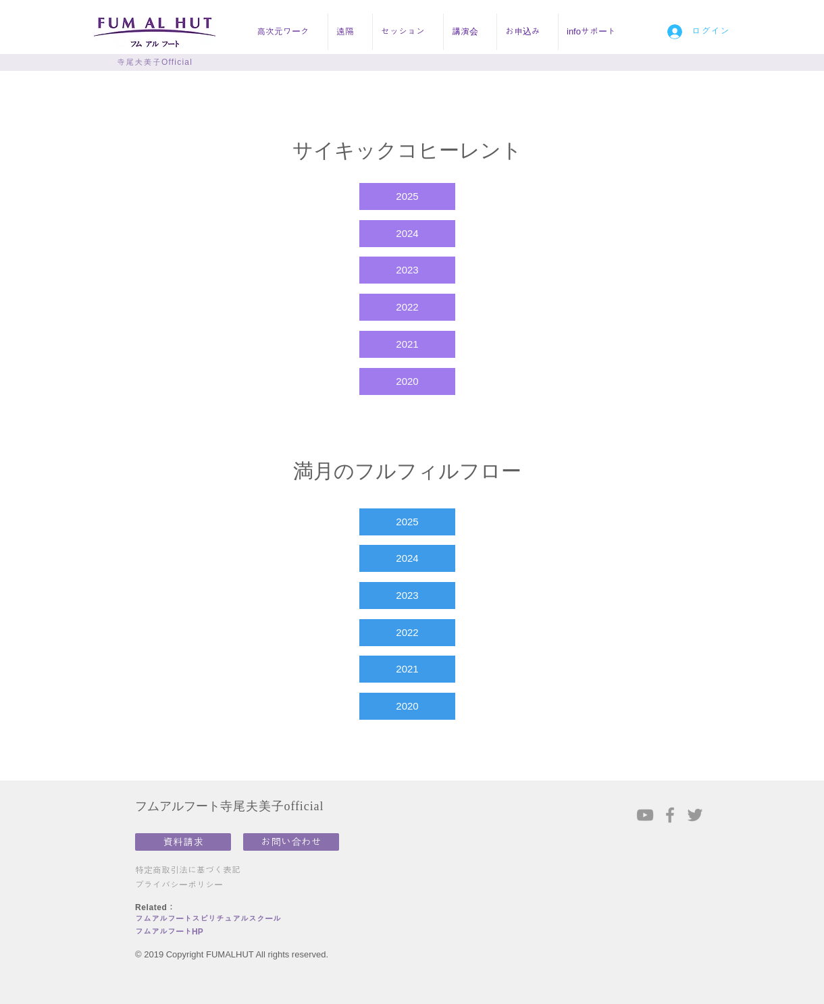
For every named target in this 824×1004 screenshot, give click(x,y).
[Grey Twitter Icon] (695, 815)
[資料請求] (183, 842)
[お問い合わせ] (291, 842)
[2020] (407, 381)
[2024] (407, 233)
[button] (288, 32)
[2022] (407, 307)
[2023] (407, 270)
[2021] (407, 344)
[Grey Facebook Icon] (670, 815)
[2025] (407, 196)
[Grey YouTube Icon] (645, 815)
